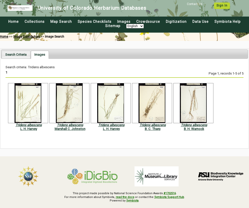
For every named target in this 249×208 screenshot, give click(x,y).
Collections (35, 22)
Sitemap (112, 26)
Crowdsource (148, 22)
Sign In (221, 5)
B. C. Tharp (153, 129)
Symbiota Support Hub (169, 197)
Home (13, 22)
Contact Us (194, 4)
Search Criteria (16, 54)
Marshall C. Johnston (70, 129)
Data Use (200, 22)
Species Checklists (94, 22)
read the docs (125, 197)
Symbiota (132, 200)
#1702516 (170, 193)
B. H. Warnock (194, 129)
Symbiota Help (227, 22)
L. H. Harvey (28, 129)
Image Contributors (26, 36)
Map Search (61, 22)
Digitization (176, 22)
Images (124, 22)
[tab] (16, 54)
